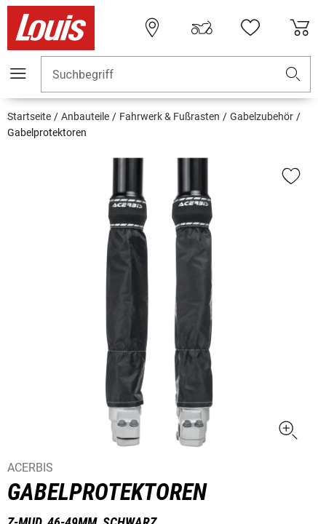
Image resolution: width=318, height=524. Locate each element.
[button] (293, 74)
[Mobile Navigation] (18, 73)
